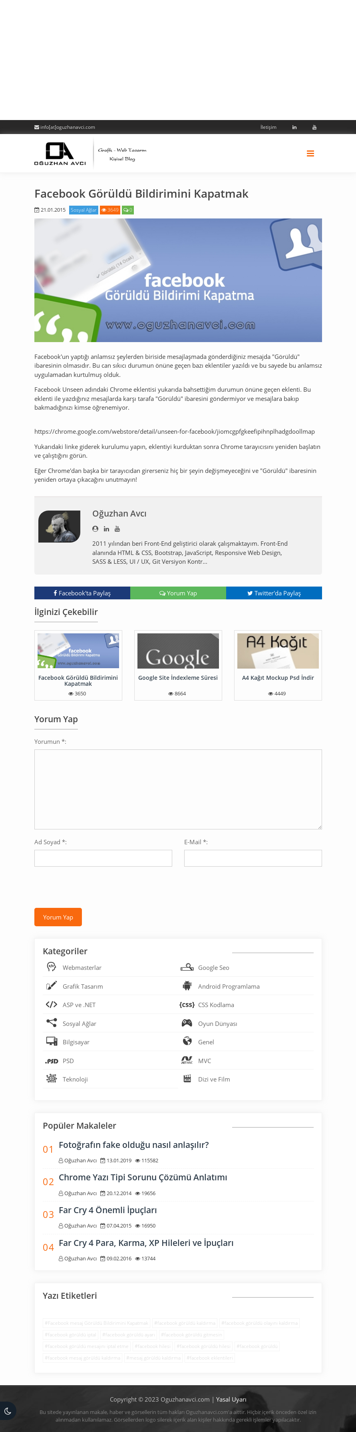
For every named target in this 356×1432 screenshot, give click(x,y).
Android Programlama (229, 986)
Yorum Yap (178, 593)
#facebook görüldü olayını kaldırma (259, 1323)
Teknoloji (75, 1079)
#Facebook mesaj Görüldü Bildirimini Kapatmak (96, 1323)
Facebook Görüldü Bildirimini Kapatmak (78, 680)
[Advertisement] (178, 60)
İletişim (268, 127)
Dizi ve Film (214, 1079)
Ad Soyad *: (50, 842)
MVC (204, 1061)
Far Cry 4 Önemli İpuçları (108, 1210)
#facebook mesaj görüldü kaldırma (82, 1357)
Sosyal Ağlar (84, 209)
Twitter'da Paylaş (274, 593)
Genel (206, 1042)
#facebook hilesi (153, 1346)
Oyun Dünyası (217, 1023)
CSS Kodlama (216, 1005)
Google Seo (213, 967)
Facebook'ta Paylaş (82, 593)
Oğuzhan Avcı (119, 513)
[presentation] (95, 888)
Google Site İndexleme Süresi (178, 677)
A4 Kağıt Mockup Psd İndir (278, 677)
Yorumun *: (50, 741)
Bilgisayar (76, 1042)
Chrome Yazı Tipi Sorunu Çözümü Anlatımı (143, 1177)
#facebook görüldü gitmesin (191, 1334)
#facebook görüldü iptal (70, 1334)
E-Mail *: (196, 842)
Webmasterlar (82, 967)
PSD (68, 1061)
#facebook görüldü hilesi (204, 1346)
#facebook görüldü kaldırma (184, 1323)
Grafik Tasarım (83, 986)
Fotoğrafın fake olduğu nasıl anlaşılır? (134, 1144)
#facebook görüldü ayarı (128, 1334)
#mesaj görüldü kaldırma (153, 1357)
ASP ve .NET (79, 1005)
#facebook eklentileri (210, 1357)
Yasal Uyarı (231, 1399)
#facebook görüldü (257, 1346)
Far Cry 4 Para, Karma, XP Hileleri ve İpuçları (146, 1242)
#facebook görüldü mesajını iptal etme (87, 1346)
